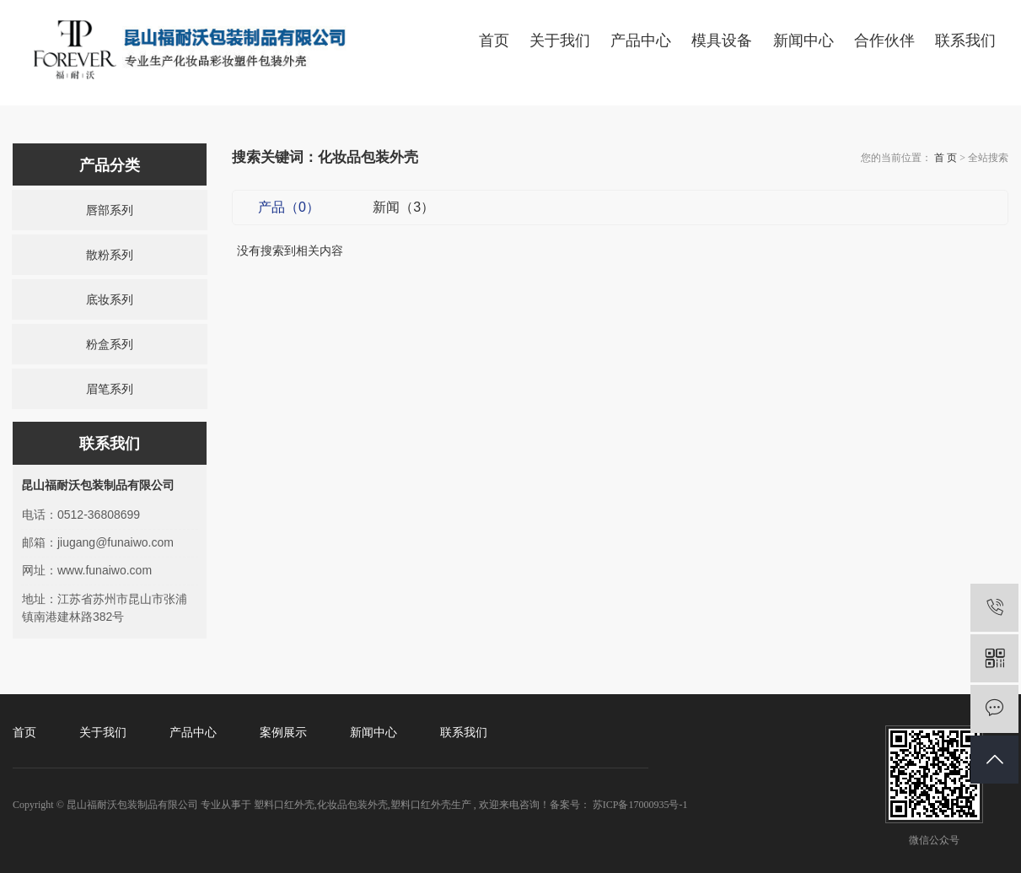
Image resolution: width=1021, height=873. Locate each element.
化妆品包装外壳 (352, 805)
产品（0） (289, 207)
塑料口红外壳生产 (430, 805)
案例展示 (283, 732)
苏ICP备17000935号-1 (640, 805)
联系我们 (965, 40)
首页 (494, 40)
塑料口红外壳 (284, 805)
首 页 (945, 158)
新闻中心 (803, 40)
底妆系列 (109, 299)
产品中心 (640, 40)
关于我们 (559, 40)
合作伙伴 (884, 40)
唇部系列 (109, 210)
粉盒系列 (109, 344)
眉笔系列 (109, 389)
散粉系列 (109, 254)
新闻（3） (403, 207)
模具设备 (721, 40)
